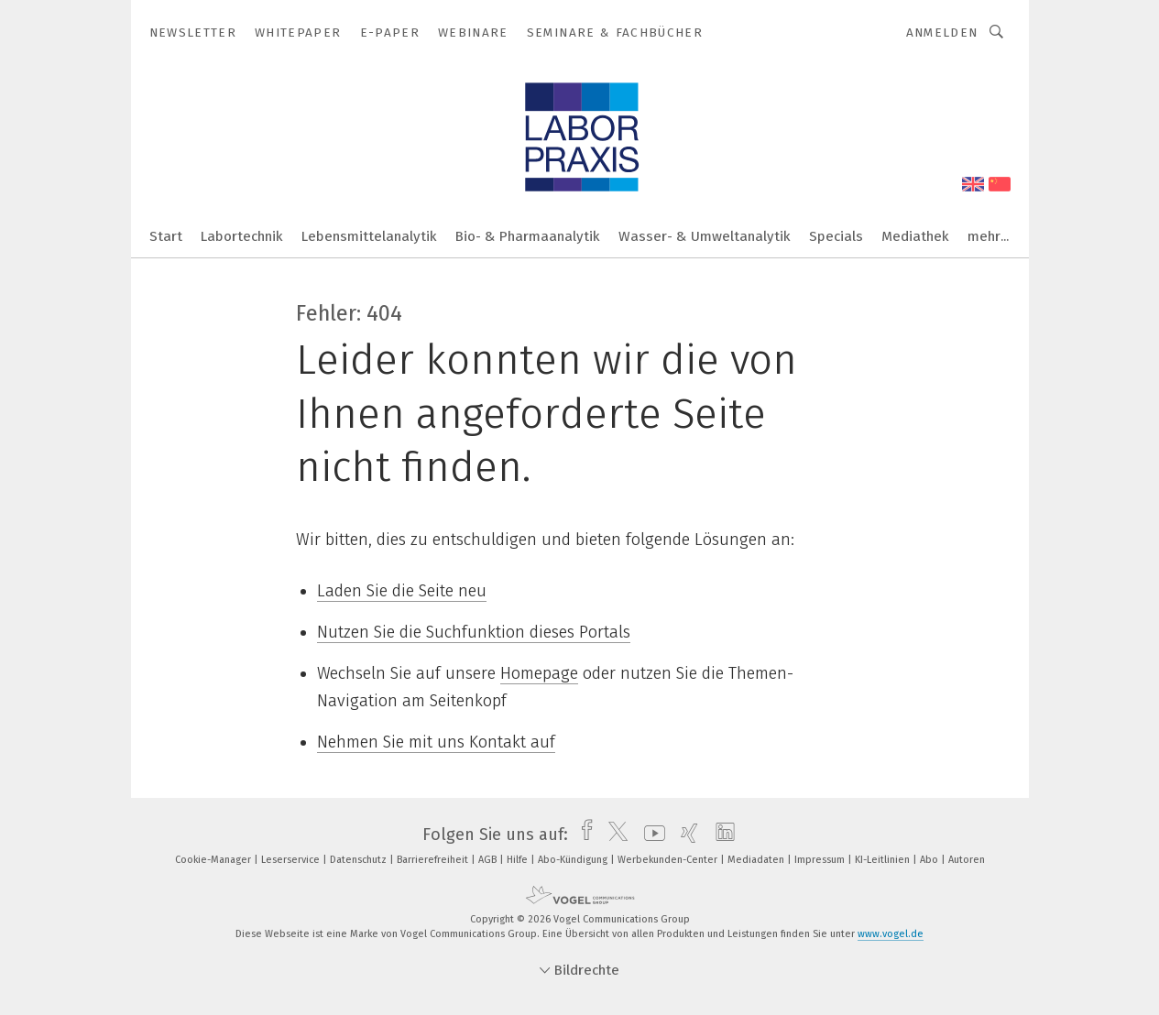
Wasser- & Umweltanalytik (704, 236)
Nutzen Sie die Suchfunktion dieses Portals (473, 632)
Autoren (966, 860)
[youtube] (650, 834)
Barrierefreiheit (434, 860)
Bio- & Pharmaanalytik (527, 236)
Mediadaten (757, 860)
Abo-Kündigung (574, 860)
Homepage (539, 673)
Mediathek (915, 236)
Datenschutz (359, 860)
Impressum (820, 860)
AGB (488, 860)
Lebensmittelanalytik (369, 236)
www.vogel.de (891, 934)
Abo (930, 860)
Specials (836, 236)
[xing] (685, 834)
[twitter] (613, 834)
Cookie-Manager (214, 860)
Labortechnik (242, 236)
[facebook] (582, 834)
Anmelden (942, 32)
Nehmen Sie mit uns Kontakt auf (436, 742)
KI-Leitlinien (884, 860)
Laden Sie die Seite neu (402, 591)
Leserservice (292, 860)
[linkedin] (721, 834)
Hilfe (518, 860)
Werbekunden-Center (669, 860)
